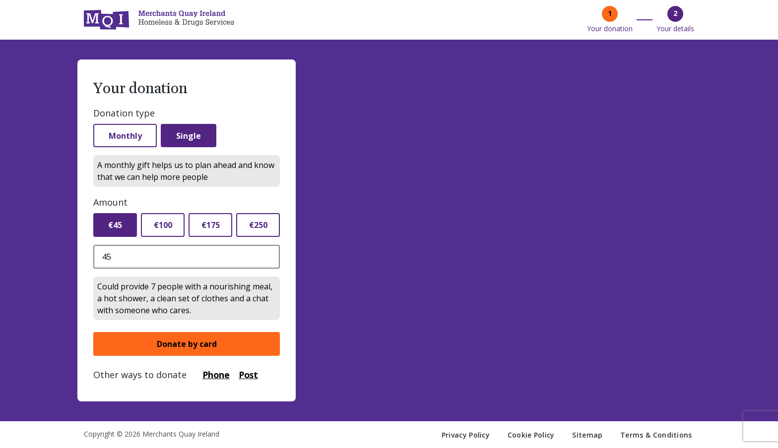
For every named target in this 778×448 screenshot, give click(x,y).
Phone (216, 375)
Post (250, 375)
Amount (110, 203)
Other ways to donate (140, 375)
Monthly (125, 135)
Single (190, 135)
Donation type (124, 113)
